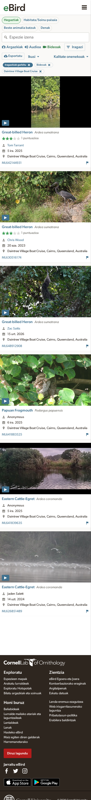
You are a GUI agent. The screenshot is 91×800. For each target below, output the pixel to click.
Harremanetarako (16, 742)
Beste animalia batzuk (20, 27)
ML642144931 (12, 163)
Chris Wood (15, 240)
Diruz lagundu (17, 753)
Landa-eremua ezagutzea (66, 701)
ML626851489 (12, 611)
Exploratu (13, 673)
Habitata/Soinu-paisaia (40, 20)
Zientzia (56, 673)
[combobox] (49, 37)
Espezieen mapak (15, 679)
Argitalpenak (58, 688)
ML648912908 (12, 346)
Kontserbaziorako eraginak (67, 683)
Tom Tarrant (15, 145)
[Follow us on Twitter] (15, 771)
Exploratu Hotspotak (18, 688)
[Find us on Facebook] (6, 771)
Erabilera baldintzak (62, 720)
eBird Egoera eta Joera (64, 679)
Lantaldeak (11, 722)
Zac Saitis (13, 328)
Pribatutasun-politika (63, 715)
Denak (45, 27)
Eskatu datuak (58, 693)
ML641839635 (12, 523)
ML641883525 (12, 434)
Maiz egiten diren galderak (22, 737)
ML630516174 (11, 257)
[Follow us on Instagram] (25, 771)
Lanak (8, 727)
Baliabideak (11, 709)
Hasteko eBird (13, 732)
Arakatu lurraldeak (16, 683)
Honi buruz (14, 703)
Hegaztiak (11, 20)
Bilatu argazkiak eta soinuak (22, 693)
